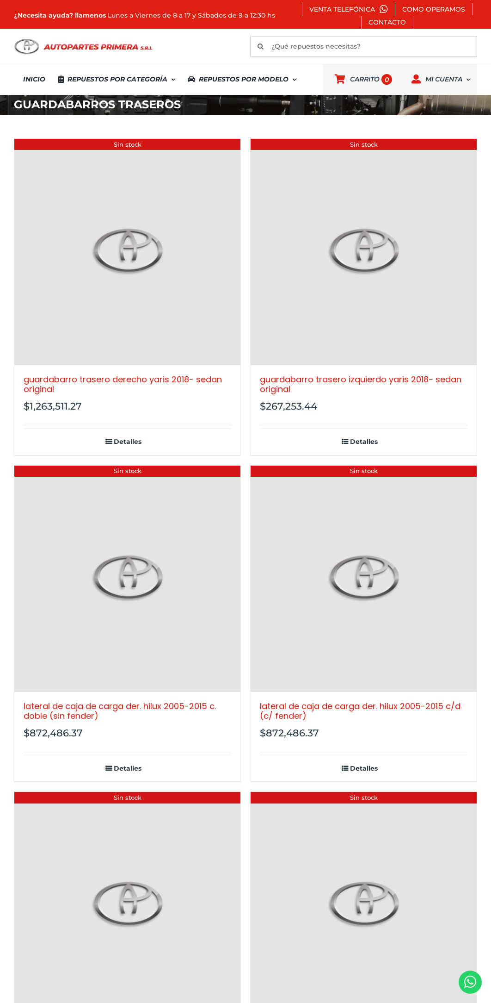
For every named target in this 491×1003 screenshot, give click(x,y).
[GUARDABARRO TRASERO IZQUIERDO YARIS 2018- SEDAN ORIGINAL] (364, 252)
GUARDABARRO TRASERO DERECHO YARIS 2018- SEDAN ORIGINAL (123, 384)
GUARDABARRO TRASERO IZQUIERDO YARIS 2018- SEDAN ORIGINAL (360, 384)
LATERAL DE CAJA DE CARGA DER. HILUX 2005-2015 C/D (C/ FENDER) (360, 711)
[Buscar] (260, 46)
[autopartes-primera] (83, 40)
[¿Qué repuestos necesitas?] (363, 46)
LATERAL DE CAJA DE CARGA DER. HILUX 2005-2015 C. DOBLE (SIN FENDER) (120, 711)
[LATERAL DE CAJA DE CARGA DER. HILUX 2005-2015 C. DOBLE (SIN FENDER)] (127, 579)
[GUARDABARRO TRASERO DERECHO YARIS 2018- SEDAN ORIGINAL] (127, 252)
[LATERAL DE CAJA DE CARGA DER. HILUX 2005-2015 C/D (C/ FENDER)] (364, 579)
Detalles (127, 442)
